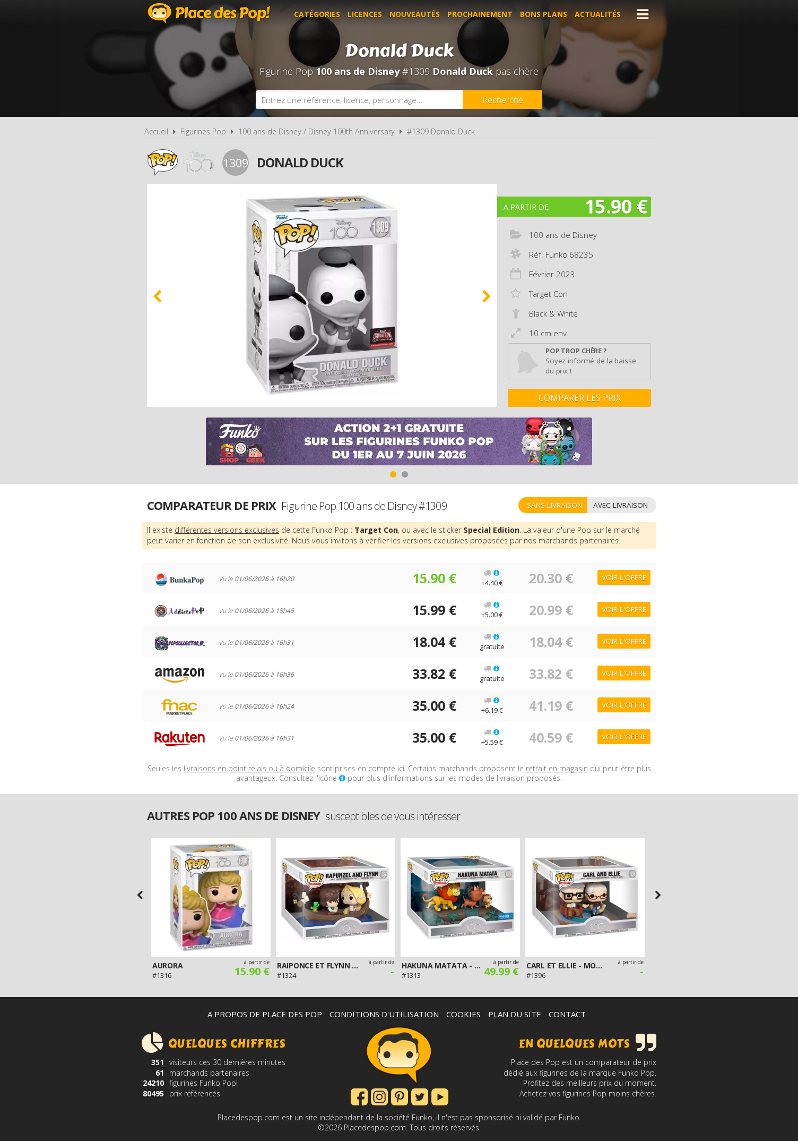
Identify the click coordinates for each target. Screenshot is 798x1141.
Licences (365, 14)
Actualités (598, 14)
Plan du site (514, 1014)
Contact (567, 1014)
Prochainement (480, 14)
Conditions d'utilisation (384, 1014)
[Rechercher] (502, 99)
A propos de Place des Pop (264, 1014)
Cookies (463, 1014)
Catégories (317, 14)
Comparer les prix (580, 398)
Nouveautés (414, 14)
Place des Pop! (209, 13)
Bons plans (543, 14)
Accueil (156, 131)
